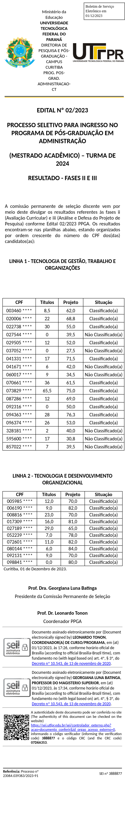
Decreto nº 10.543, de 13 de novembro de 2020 (71, 663)
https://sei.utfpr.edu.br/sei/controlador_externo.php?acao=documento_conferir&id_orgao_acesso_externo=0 (73, 727)
